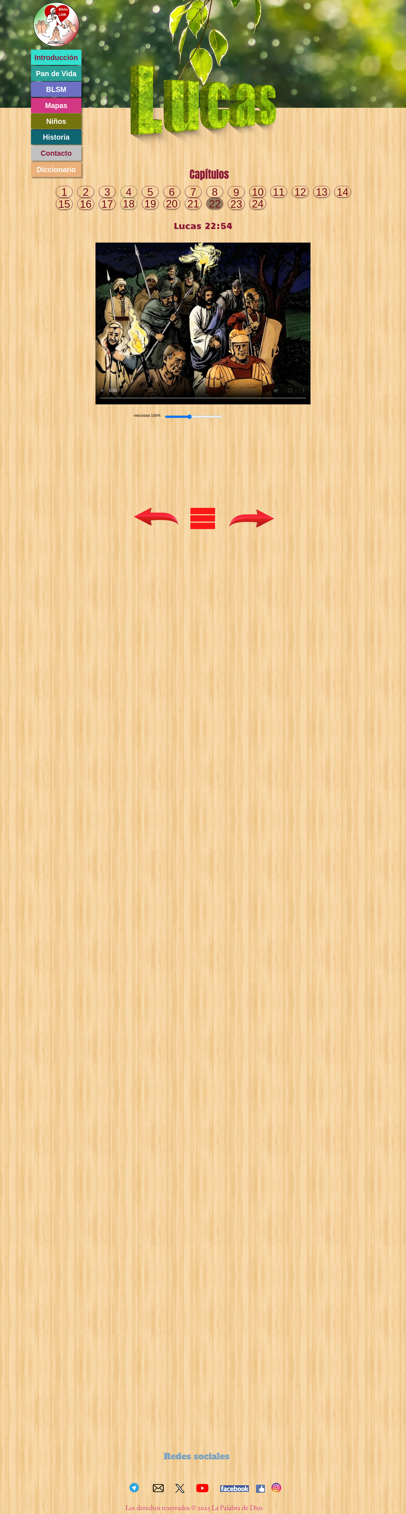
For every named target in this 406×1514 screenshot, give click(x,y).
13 (321, 192)
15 (64, 204)
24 (257, 204)
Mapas (56, 105)
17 (107, 204)
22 (214, 204)
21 (193, 204)
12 (300, 192)
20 (171, 204)
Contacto (56, 153)
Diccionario (56, 170)
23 (236, 204)
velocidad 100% (147, 415)
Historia (56, 137)
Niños (56, 121)
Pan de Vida (56, 74)
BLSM (56, 89)
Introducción (56, 57)
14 (342, 192)
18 (128, 204)
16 (85, 204)
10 (257, 192)
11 (278, 192)
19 (150, 204)
